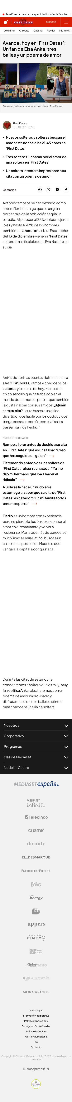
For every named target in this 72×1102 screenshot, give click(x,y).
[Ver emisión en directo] (49, 22)
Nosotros (36, 725)
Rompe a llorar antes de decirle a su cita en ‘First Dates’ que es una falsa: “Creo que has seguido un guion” (35, 450)
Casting (38, 30)
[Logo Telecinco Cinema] (36, 937)
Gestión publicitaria (36, 1036)
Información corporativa (36, 1015)
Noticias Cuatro (36, 767)
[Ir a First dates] (23, 22)
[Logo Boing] (36, 884)
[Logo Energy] (36, 898)
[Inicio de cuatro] (6, 22)
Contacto (36, 1047)
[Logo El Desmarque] (36, 857)
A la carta (24, 30)
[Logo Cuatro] (36, 830)
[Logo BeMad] (36, 911)
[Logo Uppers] (36, 924)
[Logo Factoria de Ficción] (36, 871)
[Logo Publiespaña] (36, 978)
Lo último (9, 30)
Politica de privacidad (36, 1020)
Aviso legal (36, 1010)
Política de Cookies (36, 1031)
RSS (36, 1041)
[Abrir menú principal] (66, 22)
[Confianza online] (36, 1087)
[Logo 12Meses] (36, 951)
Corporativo (36, 736)
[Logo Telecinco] (36, 817)
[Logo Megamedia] (38, 1069)
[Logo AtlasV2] (36, 965)
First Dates (20, 123)
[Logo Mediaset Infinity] (36, 803)
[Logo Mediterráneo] (36, 991)
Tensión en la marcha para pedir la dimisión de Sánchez (37, 14)
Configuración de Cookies (36, 1026)
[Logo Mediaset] (36, 786)
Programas (36, 746)
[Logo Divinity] (36, 844)
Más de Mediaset (36, 757)
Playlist (51, 30)
